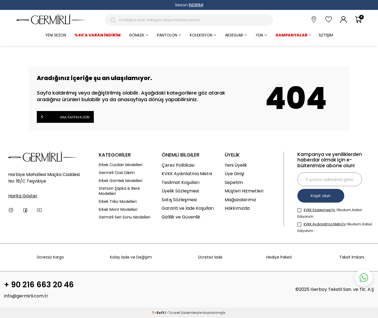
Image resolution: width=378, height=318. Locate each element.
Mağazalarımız (240, 200)
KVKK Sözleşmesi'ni (319, 210)
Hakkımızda (237, 208)
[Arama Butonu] (113, 20)
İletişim (326, 35)
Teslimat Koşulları (180, 182)
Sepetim (234, 182)
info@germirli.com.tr (26, 296)
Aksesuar (234, 35)
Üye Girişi (234, 174)
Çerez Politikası (178, 165)
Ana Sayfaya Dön (65, 116)
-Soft (158, 312)
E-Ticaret (172, 312)
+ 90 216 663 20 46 (39, 285)
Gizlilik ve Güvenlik (181, 217)
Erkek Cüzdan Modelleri (120, 164)
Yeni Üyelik (236, 165)
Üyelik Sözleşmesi (180, 191)
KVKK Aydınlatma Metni (187, 174)
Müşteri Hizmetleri (244, 191)
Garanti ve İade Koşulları (188, 208)
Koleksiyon (201, 35)
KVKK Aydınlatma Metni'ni (325, 224)
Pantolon (167, 35)
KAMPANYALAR (292, 35)
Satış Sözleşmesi (179, 200)
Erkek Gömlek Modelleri (120, 180)
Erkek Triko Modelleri (118, 201)
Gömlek (136, 35)
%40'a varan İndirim (97, 35)
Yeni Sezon (55, 35)
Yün (259, 35)
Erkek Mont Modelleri (118, 209)
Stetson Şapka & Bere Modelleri (119, 191)
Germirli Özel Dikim (117, 172)
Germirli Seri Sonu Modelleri (124, 217)
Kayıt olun (321, 195)
